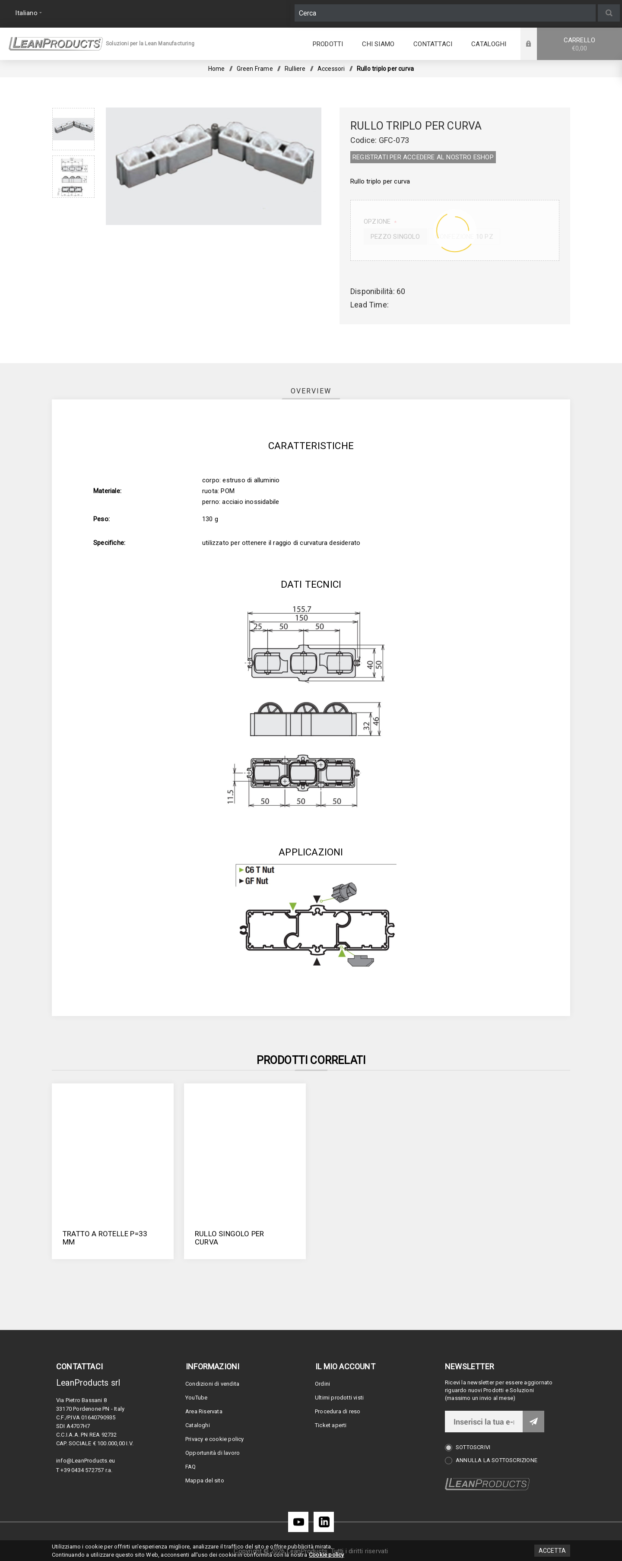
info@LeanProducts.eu (85, 1460)
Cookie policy (326, 1555)
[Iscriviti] (484, 1421)
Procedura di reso (337, 1411)
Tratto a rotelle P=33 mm (105, 1237)
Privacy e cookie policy (214, 1439)
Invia (533, 1421)
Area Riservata (203, 1411)
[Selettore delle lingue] (27, 13)
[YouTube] (298, 1522)
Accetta (552, 1550)
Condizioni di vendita (212, 1384)
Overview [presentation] (311, 391)
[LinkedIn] (324, 1522)
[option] (73, 129)
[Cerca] (445, 13)
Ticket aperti (331, 1425)
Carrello (579, 44)
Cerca (609, 13)
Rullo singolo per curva (229, 1237)
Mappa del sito (204, 1480)
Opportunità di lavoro (212, 1453)
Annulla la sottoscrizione (496, 1460)
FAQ (190, 1466)
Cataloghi (197, 1425)
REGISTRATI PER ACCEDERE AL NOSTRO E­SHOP (423, 157)
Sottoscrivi (473, 1447)
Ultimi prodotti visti (339, 1397)
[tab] (311, 391)
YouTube (196, 1397)
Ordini (322, 1384)
